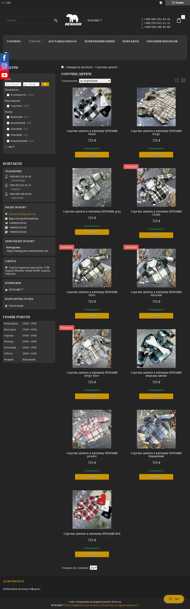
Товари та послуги (79, 67)
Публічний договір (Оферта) (21, 589)
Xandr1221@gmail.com (22, 214)
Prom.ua (116, 601)
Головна (14, 41)
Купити (93, 154)
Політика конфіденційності (121, 605)
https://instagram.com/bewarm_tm (27, 250)
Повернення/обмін (100, 41)
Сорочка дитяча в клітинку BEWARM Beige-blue (91, 374)
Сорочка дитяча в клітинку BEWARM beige (156, 132)
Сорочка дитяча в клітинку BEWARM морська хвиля (156, 374)
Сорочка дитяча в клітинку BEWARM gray (92, 211)
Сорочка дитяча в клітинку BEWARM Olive (91, 293)
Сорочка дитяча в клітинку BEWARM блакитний (156, 455)
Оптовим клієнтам (162, 41)
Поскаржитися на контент (83, 605)
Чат (174, 599)
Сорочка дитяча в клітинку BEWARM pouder (91, 455)
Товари (34, 41)
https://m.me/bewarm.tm (23, 218)
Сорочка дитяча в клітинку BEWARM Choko (156, 213)
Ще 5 (12, 146)
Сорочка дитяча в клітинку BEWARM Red (92, 533)
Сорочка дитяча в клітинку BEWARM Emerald (156, 293)
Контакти (131, 41)
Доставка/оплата (62, 41)
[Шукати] (55, 20)
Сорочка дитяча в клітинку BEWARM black (91, 132)
